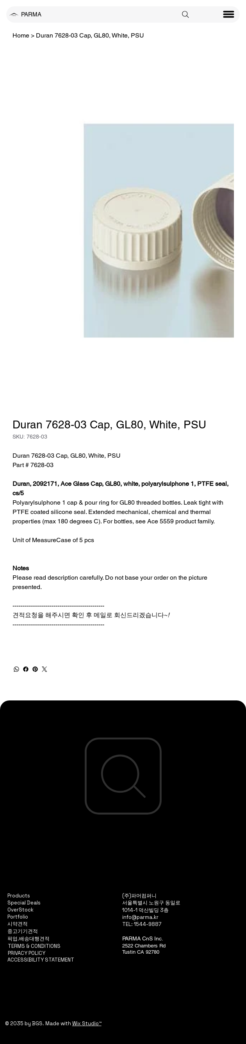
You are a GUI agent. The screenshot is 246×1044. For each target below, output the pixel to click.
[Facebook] (26, 669)
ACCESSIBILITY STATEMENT (40, 959)
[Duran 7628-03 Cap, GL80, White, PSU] (90, 35)
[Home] (20, 35)
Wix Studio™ (87, 1023)
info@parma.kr (140, 917)
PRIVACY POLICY (26, 953)
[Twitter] (44, 669)
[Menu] (229, 14)
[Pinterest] (35, 669)
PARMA (31, 14)
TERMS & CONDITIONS (34, 946)
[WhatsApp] (16, 669)
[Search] (185, 14)
